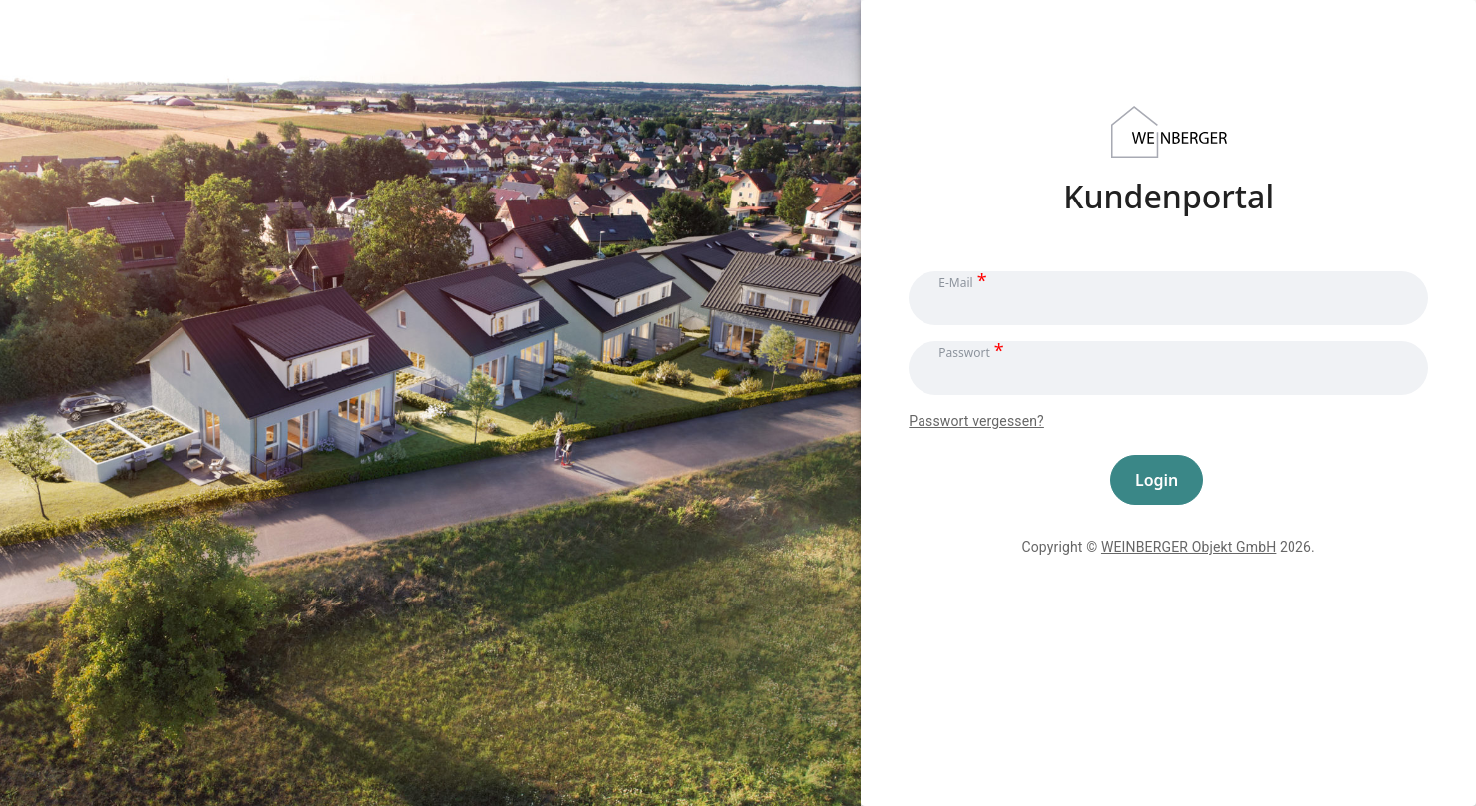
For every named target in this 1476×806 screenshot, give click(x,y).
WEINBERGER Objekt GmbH (1188, 547)
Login (1156, 480)
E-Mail (955, 281)
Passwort (963, 351)
